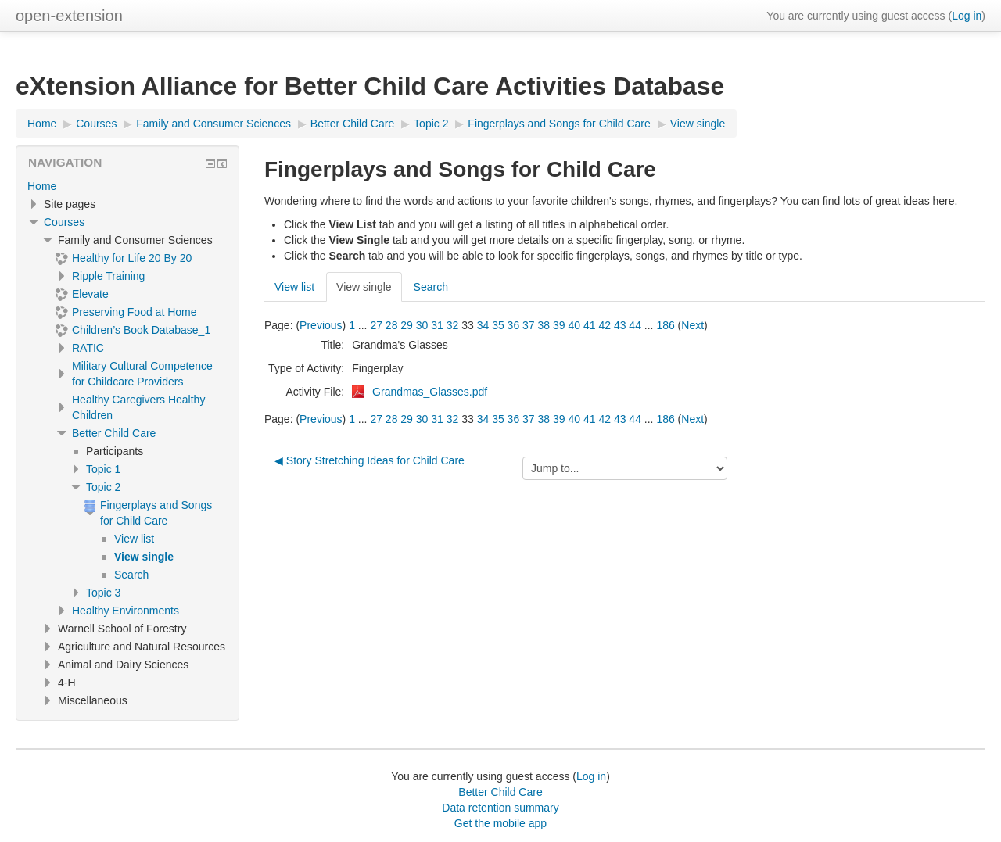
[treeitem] (127, 186)
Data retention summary (500, 807)
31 (437, 325)
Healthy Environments (125, 610)
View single (364, 287)
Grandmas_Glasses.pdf (429, 391)
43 (620, 325)
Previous (321, 325)
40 (574, 325)
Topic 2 (103, 487)
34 (483, 325)
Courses (64, 222)
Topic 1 (103, 469)
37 (528, 325)
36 (514, 325)
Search (431, 287)
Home (41, 186)
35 (498, 325)
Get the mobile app (500, 823)
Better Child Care (114, 433)
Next (692, 325)
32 (453, 325)
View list (294, 287)
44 (635, 325)
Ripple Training (108, 276)
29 (406, 325)
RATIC (88, 348)
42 (604, 325)
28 (392, 325)
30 (422, 325)
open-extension (69, 15)
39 (559, 325)
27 (376, 325)
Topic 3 (103, 592)
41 (589, 325)
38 (544, 325)
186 (665, 325)
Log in (966, 15)
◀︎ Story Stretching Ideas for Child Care (369, 460)
